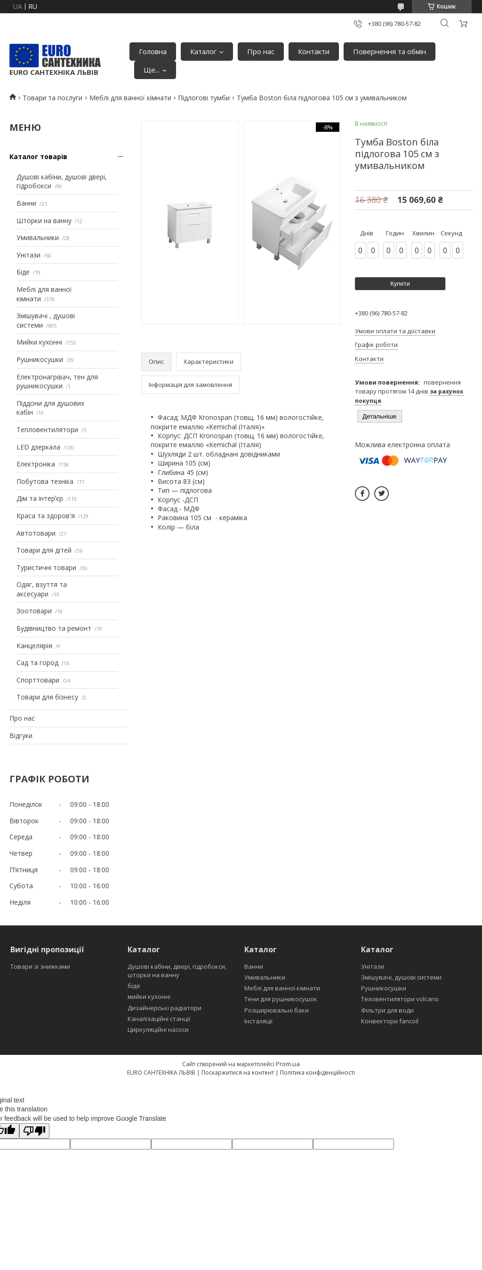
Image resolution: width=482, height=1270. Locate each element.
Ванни (26, 203)
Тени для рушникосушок (280, 999)
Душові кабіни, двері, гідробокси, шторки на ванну (177, 970)
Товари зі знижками (40, 966)
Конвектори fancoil (389, 1021)
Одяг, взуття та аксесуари (41, 589)
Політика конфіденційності (317, 1073)
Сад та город (37, 662)
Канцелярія (34, 645)
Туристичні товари (46, 567)
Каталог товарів (38, 156)
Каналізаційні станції (159, 1018)
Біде (23, 271)
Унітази (28, 254)
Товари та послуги (52, 97)
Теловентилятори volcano (400, 999)
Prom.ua (288, 1064)
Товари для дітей (44, 550)
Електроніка (35, 463)
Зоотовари (34, 610)
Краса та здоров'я (45, 515)
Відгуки (20, 735)
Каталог (203, 51)
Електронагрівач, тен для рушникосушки (57, 381)
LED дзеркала (38, 446)
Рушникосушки (39, 359)
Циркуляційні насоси (158, 1029)
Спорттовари (37, 679)
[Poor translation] (34, 1131)
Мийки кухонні (39, 342)
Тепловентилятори (47, 429)
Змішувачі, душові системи (401, 977)
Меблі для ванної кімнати (130, 97)
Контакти (313, 51)
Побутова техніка (44, 481)
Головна (153, 51)
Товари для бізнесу (47, 696)
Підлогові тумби (204, 97)
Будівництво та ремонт (53, 628)
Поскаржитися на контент (237, 1073)
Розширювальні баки (276, 1010)
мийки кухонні (149, 996)
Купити (400, 283)
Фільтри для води (387, 1010)
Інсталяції (258, 1021)
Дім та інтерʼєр (39, 498)
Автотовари (36, 533)
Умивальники (37, 237)
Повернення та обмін (389, 51)
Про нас (260, 51)
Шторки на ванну (44, 220)
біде (134, 985)
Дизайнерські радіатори (164, 1008)
